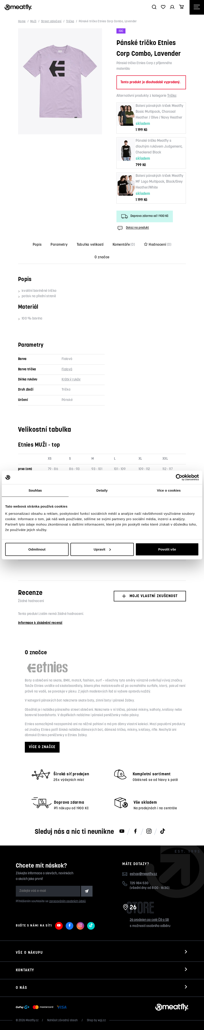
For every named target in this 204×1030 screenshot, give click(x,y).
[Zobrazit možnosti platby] (42, 1007)
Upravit (102, 549)
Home (22, 21)
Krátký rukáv (71, 379)
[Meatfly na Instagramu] (149, 831)
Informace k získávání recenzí (40, 623)
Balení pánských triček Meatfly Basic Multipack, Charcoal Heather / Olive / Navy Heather (159, 111)
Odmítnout (37, 549)
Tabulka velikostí (90, 245)
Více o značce (42, 747)
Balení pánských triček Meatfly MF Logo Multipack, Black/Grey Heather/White (159, 181)
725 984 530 (139, 883)
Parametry (59, 245)
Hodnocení (157, 245)
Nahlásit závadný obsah (62, 1020)
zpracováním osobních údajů (67, 901)
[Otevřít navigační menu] (197, 7)
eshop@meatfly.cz (143, 874)
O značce (102, 257)
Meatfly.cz (32, 1020)
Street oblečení (51, 21)
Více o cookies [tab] (169, 490)
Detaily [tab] (102, 490)
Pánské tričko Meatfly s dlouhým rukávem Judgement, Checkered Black (159, 146)
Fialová (67, 369)
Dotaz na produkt (132, 228)
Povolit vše (167, 549)
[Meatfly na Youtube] (122, 831)
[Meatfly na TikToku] (162, 831)
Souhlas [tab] (35, 490)
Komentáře (124, 245)
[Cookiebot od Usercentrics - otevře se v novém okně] (179, 477)
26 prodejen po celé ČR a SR (149, 920)
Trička (70, 21)
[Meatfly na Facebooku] (135, 831)
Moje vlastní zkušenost (149, 596)
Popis (37, 245)
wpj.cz (102, 1020)
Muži (33, 21)
